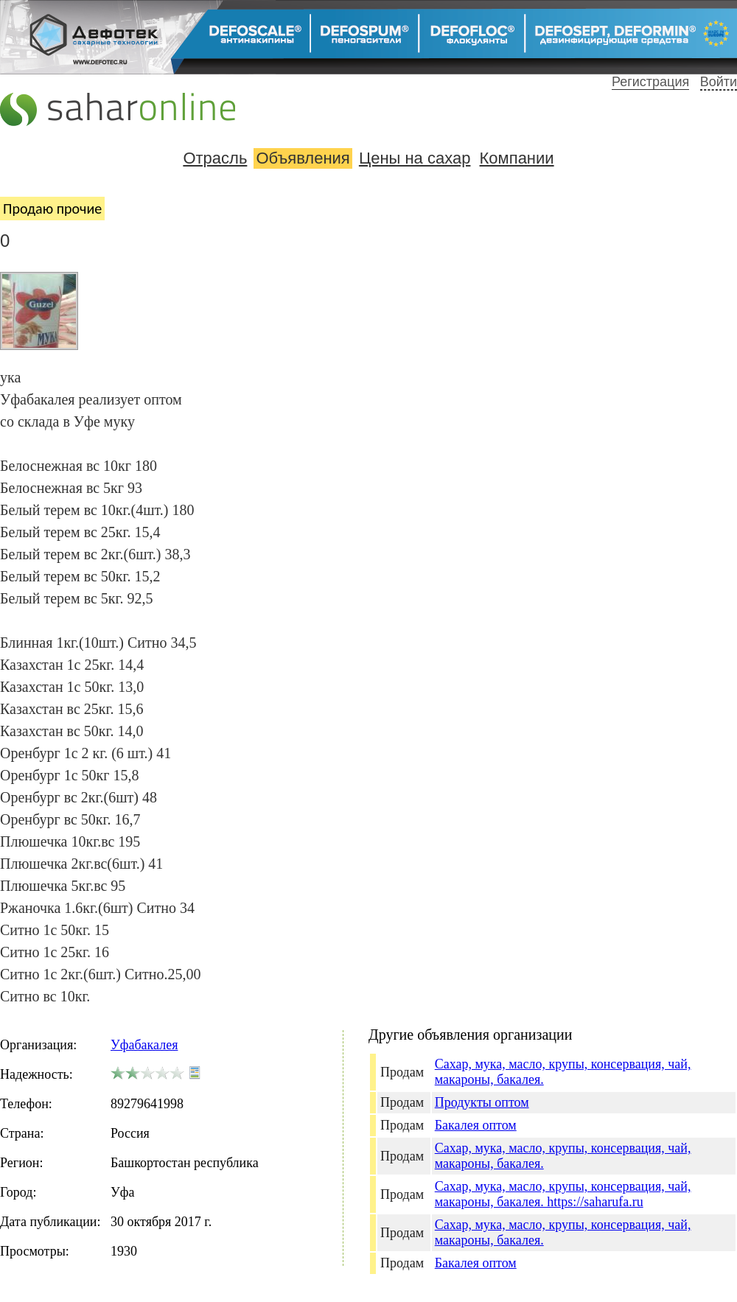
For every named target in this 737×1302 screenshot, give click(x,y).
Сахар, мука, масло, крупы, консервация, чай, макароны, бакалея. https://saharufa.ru (563, 1194)
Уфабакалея (144, 1044)
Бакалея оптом (476, 1125)
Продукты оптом (482, 1102)
